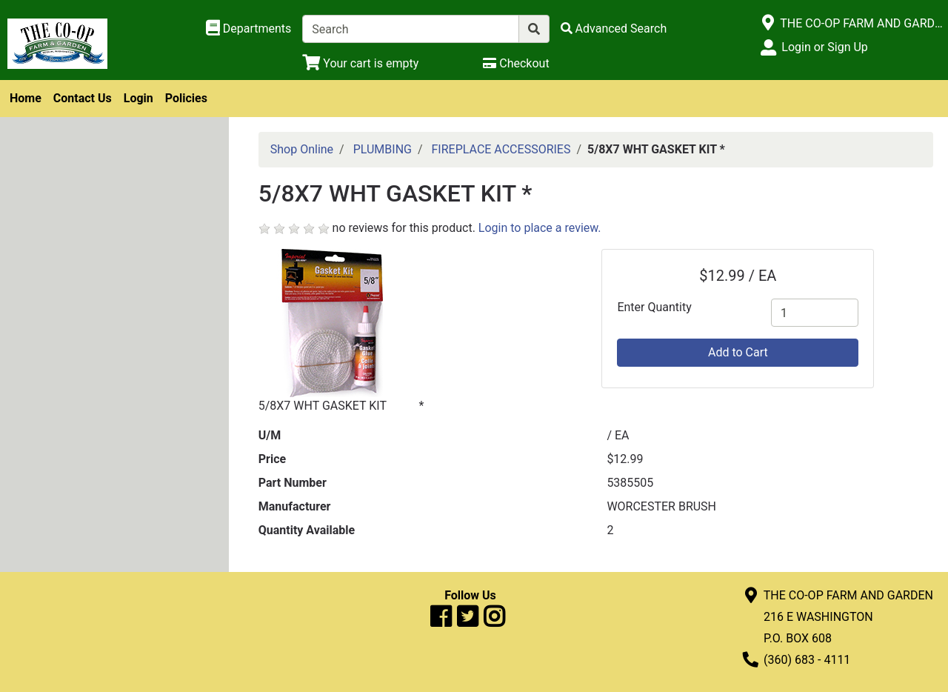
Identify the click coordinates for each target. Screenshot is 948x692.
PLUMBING (382, 149)
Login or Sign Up (824, 47)
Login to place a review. (539, 228)
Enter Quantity (654, 307)
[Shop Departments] (249, 29)
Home (25, 98)
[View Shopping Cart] (360, 63)
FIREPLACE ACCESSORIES (501, 149)
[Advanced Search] (614, 28)
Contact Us (82, 98)
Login (138, 98)
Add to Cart (738, 352)
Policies (186, 98)
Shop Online (301, 149)
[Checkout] (516, 63)
